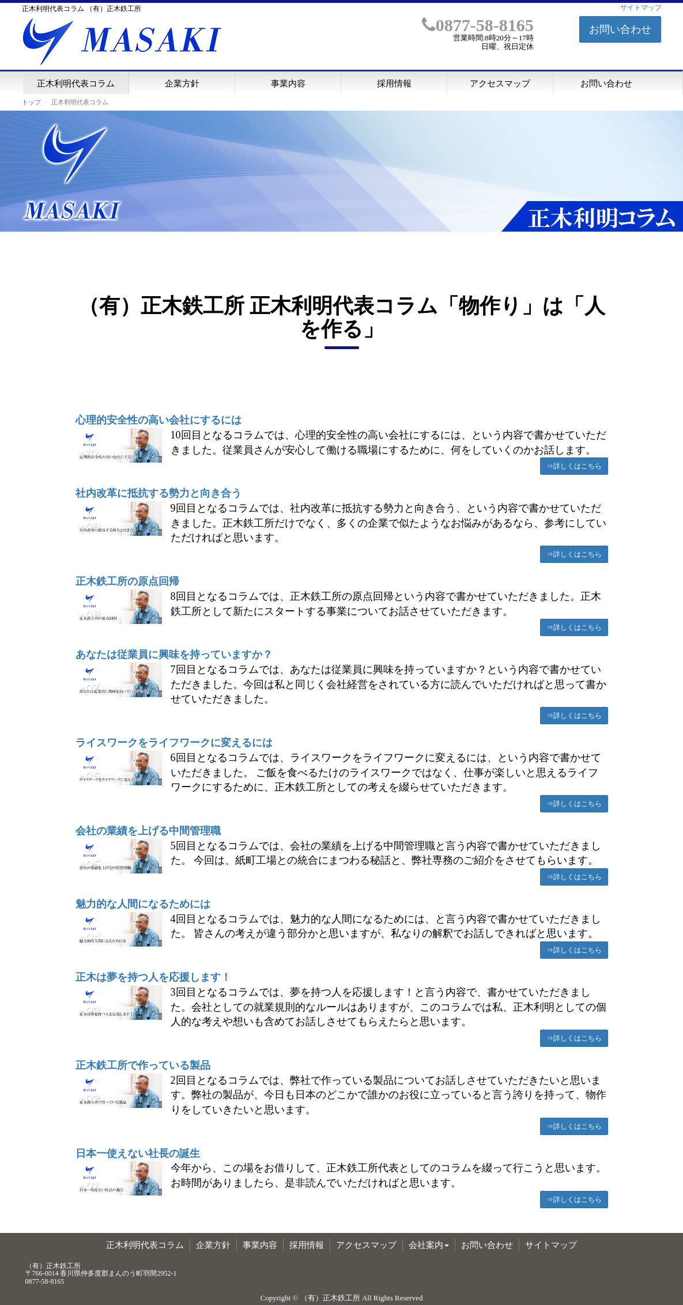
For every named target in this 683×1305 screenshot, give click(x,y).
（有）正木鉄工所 (330, 1297)
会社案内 (429, 1245)
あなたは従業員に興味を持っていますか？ (174, 654)
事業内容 (288, 83)
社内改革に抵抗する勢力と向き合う (158, 493)
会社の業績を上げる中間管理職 (148, 831)
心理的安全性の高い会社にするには (158, 420)
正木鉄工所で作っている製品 (143, 1065)
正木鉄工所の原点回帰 (127, 581)
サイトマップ (641, 7)
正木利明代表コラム (76, 83)
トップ (31, 102)
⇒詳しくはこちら (574, 466)
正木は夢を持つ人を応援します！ (153, 977)
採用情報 (394, 83)
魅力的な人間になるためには (143, 904)
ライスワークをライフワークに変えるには (174, 742)
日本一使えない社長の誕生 (138, 1153)
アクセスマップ (500, 83)
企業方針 (182, 83)
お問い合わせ (620, 29)
